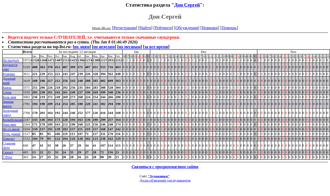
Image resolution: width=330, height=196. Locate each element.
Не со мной (11, 129)
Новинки (210, 28)
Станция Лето (9, 145)
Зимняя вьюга (8, 104)
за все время (156, 46)
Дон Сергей (187, 5)
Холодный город (10, 113)
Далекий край (9, 81)
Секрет (8, 152)
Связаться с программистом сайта (165, 166)
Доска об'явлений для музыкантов (165, 180)
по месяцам (129, 46)
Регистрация (124, 28)
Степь (7, 92)
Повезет (9, 138)
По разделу (11, 60)
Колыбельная (12, 120)
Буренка (9, 74)
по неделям (104, 46)
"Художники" (159, 176)
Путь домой (11, 134)
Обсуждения (186, 28)
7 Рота (7, 157)
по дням (81, 46)
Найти (145, 28)
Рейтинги (163, 28)
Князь (7, 87)
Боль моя (9, 97)
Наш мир (9, 124)
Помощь (229, 28)
